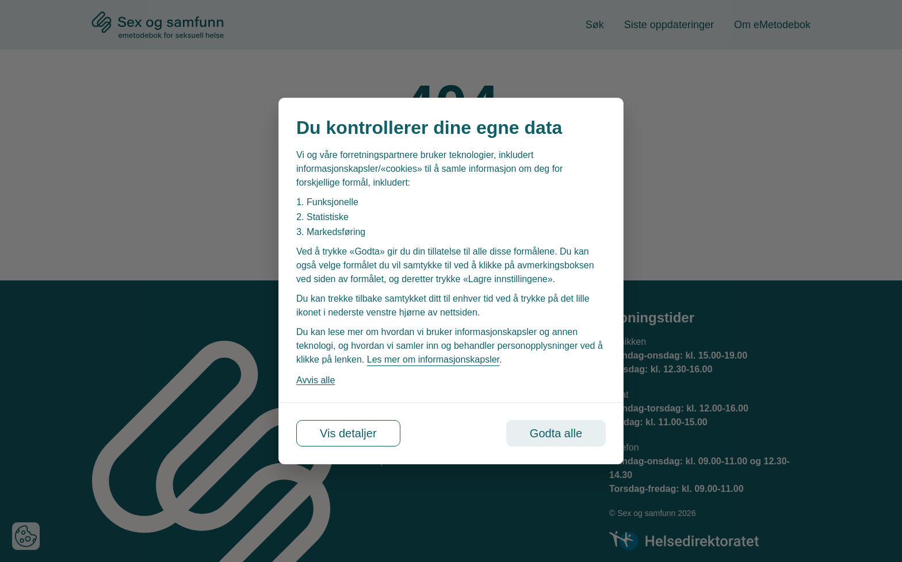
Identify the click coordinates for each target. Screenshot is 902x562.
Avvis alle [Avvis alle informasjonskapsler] (315, 380)
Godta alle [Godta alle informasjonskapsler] (556, 433)
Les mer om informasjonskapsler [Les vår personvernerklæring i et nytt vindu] (433, 359)
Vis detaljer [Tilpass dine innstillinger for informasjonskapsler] (348, 433)
